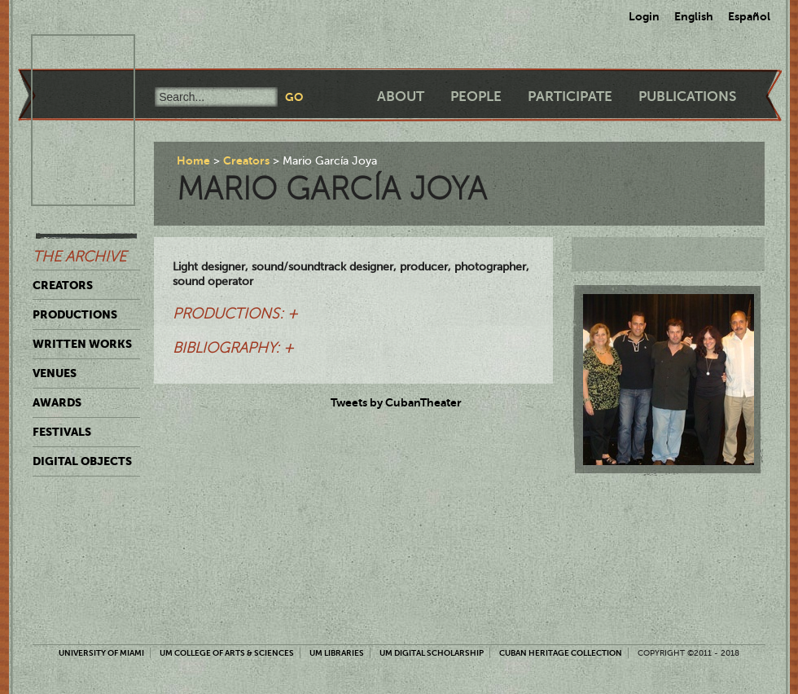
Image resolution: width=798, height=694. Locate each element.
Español (749, 16)
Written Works (82, 343)
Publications (687, 96)
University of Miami (101, 652)
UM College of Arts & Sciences (227, 652)
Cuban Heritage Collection (560, 652)
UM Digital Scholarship (431, 652)
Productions (75, 314)
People (476, 96)
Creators (63, 285)
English (693, 16)
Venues (55, 373)
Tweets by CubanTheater (396, 402)
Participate (570, 96)
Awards (57, 402)
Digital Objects (82, 461)
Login (644, 16)
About (400, 96)
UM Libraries (336, 652)
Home (193, 160)
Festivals (62, 431)
